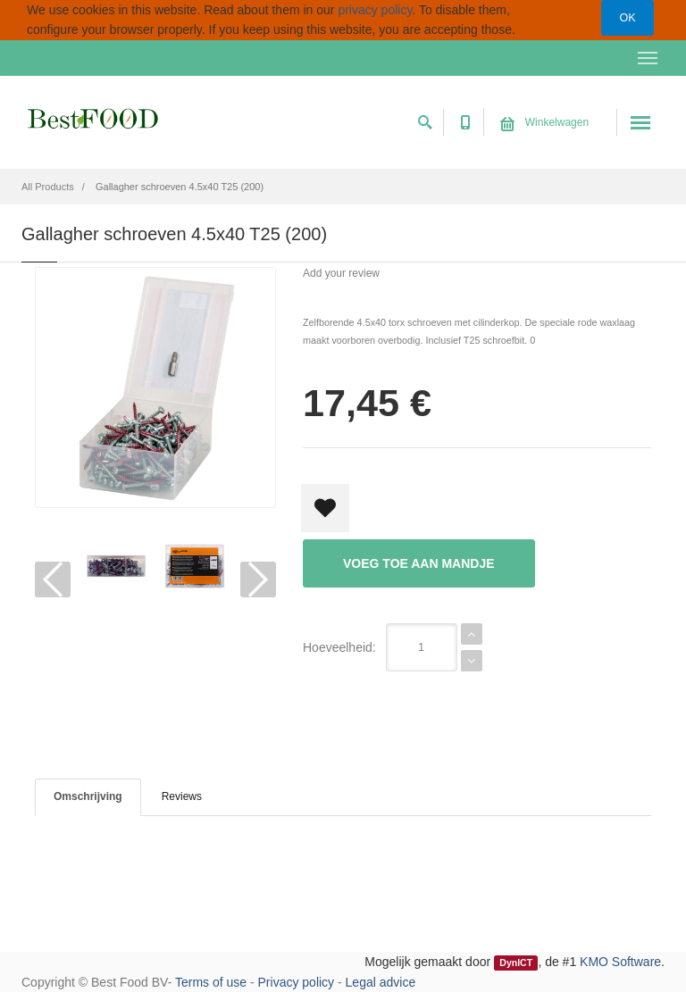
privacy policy (375, 10)
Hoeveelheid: (339, 647)
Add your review (341, 273)
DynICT (515, 962)
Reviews (182, 796)
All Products (47, 186)
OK (627, 18)
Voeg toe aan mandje (419, 563)
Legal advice (381, 982)
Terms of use (211, 982)
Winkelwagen (544, 122)
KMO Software (620, 961)
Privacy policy (296, 982)
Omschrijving (88, 796)
